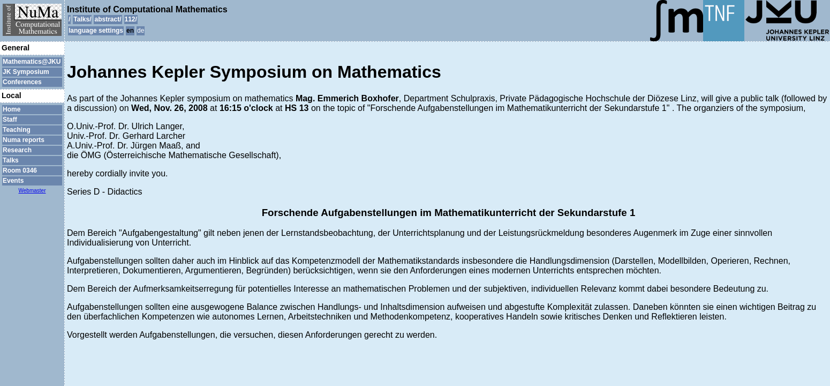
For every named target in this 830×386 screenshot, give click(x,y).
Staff (10, 119)
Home (11, 109)
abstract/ (107, 19)
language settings (96, 30)
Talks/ (82, 19)
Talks (11, 160)
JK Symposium (26, 72)
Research (17, 150)
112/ (131, 19)
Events (13, 180)
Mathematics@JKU (32, 61)
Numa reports (23, 140)
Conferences (22, 82)
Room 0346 (20, 170)
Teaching (17, 129)
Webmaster (32, 191)
